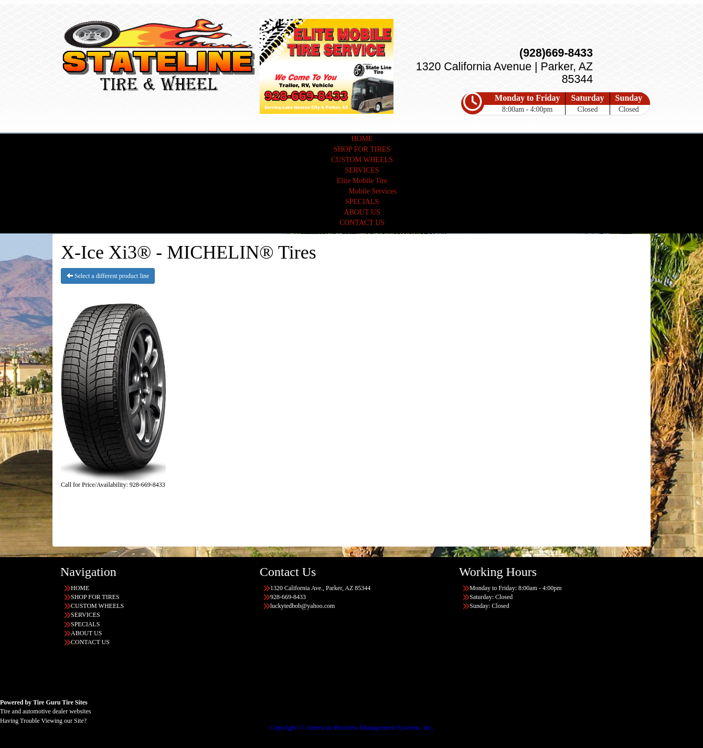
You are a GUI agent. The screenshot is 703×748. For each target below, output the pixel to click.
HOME (361, 139)
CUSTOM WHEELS (362, 160)
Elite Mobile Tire (362, 181)
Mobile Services (372, 191)
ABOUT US (362, 212)
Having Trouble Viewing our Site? (43, 720)
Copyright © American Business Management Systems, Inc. (351, 727)
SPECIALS (362, 202)
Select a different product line (108, 276)
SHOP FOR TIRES (362, 149)
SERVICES (362, 170)
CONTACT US (362, 223)
